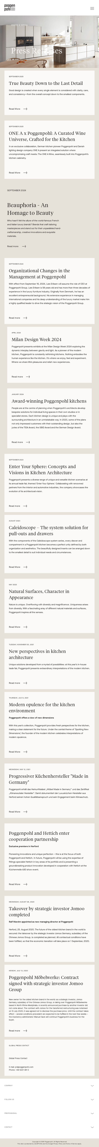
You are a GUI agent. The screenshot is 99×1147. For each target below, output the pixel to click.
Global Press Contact (18, 1058)
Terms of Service (71, 1144)
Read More (18, 108)
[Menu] (92, 7)
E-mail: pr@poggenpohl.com (21, 1067)
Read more (16, 246)
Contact (8, 1127)
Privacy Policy (58, 1144)
